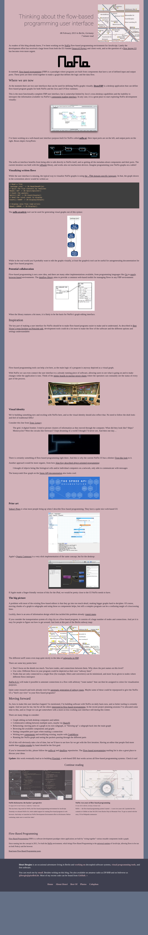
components (29, 734)
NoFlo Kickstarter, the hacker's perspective (25, 803)
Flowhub (56, 758)
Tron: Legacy (35, 423)
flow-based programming (30, 71)
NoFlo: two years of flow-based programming (92, 803)
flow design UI (129, 48)
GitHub (81, 875)
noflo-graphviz (20, 212)
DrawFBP (98, 86)
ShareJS (66, 723)
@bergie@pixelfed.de (29, 875)
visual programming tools (124, 864)
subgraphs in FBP (70, 658)
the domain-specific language (100, 176)
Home (50, 884)
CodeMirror (73, 734)
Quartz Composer (24, 556)
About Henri (62, 884)
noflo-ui (83, 138)
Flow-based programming (94, 750)
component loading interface (64, 97)
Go (126, 274)
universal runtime (103, 843)
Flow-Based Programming (18, 839)
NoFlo (67, 45)
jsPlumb (43, 165)
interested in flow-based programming (68, 707)
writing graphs (25, 745)
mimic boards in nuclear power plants (70, 375)
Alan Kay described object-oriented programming (77, 463)
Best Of (73, 884)
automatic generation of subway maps (67, 690)
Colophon (93, 884)
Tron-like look (121, 458)
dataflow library (46, 277)
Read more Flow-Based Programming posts (25, 851)
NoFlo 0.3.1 (14, 682)
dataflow (63, 750)
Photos (83, 884)
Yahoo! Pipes (14, 509)
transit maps (90, 614)
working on (80, 864)
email (40, 872)
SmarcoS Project (79, 48)
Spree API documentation (51, 473)
